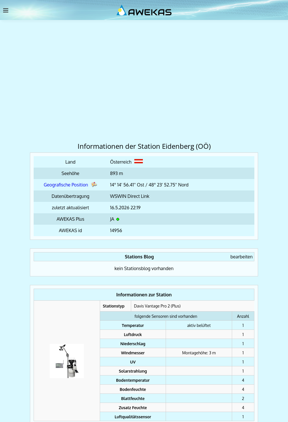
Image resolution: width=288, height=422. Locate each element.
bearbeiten (241, 257)
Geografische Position (70, 185)
